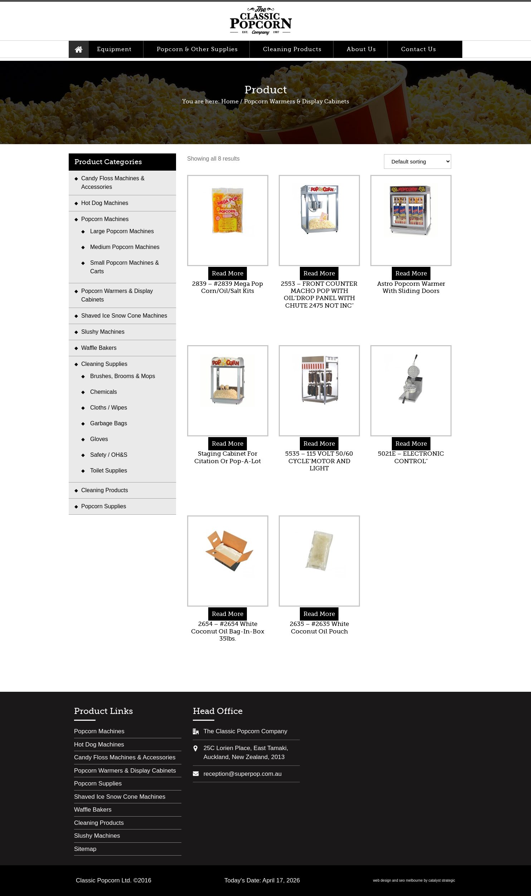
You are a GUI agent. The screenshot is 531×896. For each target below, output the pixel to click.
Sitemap (85, 849)
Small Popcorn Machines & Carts (124, 267)
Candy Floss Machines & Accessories (113, 182)
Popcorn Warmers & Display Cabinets (117, 295)
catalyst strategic (442, 880)
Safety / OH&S (108, 455)
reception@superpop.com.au (243, 773)
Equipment (114, 49)
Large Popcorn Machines (122, 231)
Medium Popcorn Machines (125, 247)
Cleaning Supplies (104, 364)
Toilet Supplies (108, 470)
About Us (361, 49)
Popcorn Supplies (103, 506)
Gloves (99, 439)
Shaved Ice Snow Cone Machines (124, 316)
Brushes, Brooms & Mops (122, 376)
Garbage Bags (108, 423)
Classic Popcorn (260, 21)
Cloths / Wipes (108, 408)
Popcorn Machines (105, 219)
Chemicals (103, 392)
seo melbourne (411, 880)
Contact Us (418, 49)
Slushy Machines (103, 332)
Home (79, 49)
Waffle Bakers (99, 348)
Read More (227, 273)
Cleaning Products (292, 49)
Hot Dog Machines (104, 203)
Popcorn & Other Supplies (197, 49)
